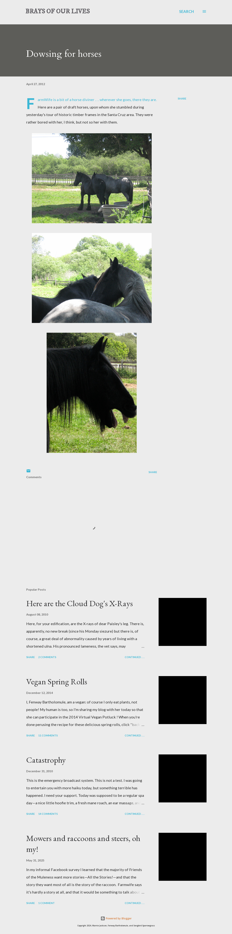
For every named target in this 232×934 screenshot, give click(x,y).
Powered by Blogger (116, 918)
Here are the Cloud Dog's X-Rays (79, 603)
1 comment (46, 903)
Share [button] (182, 98)
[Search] (186, 11)
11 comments (48, 735)
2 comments (47, 657)
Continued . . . (134, 657)
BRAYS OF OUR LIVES (57, 11)
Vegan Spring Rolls (56, 681)
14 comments (48, 813)
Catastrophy (46, 759)
